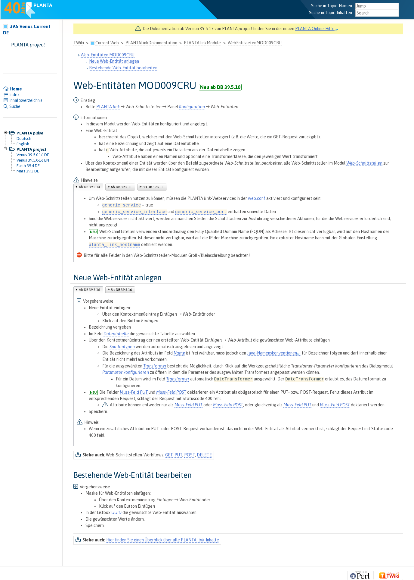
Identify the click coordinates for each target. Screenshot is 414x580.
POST (189, 454)
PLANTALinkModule (202, 42)
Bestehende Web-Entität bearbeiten (123, 67)
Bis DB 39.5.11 (153, 187)
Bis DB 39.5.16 (121, 290)
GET (169, 454)
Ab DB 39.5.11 (121, 187)
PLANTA (108, 106)
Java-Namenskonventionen (274, 353)
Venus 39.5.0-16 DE (33, 154)
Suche (11, 106)
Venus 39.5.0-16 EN (33, 160)
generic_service (121, 205)
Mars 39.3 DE (28, 171)
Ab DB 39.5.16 (89, 290)
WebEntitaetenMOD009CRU (255, 42)
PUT (178, 454)
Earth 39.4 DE (28, 165)
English (23, 143)
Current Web (107, 42)
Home (12, 89)
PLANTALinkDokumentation (151, 42)
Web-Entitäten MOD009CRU (107, 54)
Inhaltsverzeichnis (22, 100)
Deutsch (24, 138)
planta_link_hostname (115, 244)
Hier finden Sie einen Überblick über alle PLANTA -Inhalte (162, 539)
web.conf (256, 198)
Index (11, 94)
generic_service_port (201, 212)
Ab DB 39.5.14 (89, 187)
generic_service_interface (134, 212)
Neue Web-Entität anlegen (114, 61)
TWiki (78, 42)
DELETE (204, 454)
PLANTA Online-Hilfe (316, 28)
